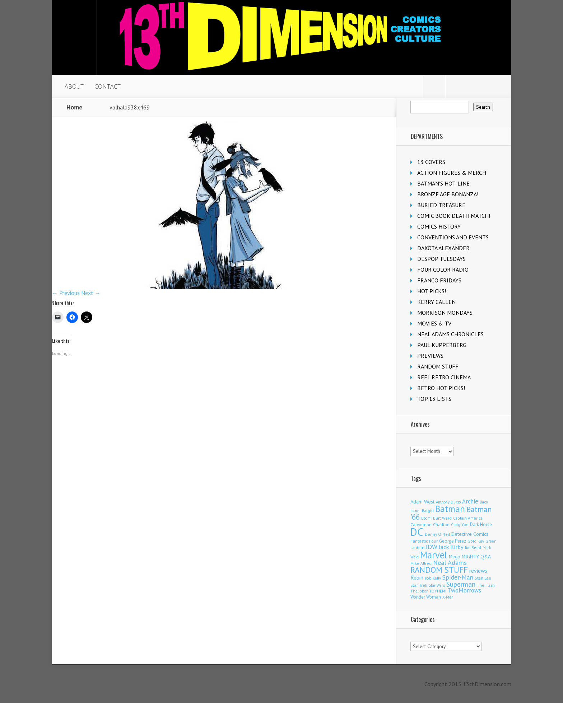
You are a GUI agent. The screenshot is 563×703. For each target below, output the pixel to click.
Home (74, 107)
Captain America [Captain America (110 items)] (468, 518)
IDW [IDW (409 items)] (431, 547)
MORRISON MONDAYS (445, 312)
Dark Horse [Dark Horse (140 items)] (481, 524)
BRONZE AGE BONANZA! (447, 194)
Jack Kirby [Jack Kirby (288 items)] (451, 546)
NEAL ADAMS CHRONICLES (450, 334)
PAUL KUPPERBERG (441, 344)
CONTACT (107, 86)
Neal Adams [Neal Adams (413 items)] (450, 562)
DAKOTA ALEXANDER (443, 248)
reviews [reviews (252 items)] (478, 570)
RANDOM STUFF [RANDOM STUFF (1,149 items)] (439, 569)
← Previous (66, 292)
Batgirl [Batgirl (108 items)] (428, 510)
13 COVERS (431, 161)
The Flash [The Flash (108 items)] (486, 585)
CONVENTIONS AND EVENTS (453, 237)
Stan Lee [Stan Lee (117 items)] (483, 578)
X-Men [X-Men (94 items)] (447, 597)
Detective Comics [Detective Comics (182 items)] (469, 534)
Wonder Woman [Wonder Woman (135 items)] (425, 597)
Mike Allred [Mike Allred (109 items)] (421, 563)
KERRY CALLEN (436, 301)
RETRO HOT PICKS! (441, 388)
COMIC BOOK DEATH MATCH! (453, 215)
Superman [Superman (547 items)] (460, 584)
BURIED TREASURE (441, 204)
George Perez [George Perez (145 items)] (452, 541)
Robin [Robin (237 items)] (416, 577)
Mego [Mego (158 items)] (454, 556)
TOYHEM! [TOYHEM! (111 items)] (437, 591)
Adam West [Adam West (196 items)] (422, 501)
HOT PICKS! (431, 291)
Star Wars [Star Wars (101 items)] (437, 585)
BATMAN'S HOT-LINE (443, 183)
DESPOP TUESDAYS (441, 258)
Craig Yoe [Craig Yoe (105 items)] (460, 524)
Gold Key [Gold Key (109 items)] (475, 541)
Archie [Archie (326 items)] (470, 501)
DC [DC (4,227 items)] (416, 532)
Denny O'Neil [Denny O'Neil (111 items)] (437, 534)
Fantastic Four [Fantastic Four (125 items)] (424, 541)
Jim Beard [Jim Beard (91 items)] (473, 547)
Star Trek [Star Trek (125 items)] (418, 585)
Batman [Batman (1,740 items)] (450, 509)
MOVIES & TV (434, 323)
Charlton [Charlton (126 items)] (441, 524)
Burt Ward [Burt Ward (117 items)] (442, 518)
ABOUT (74, 86)
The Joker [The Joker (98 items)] (419, 591)
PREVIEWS (430, 355)
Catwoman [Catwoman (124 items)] (421, 524)
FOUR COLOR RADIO (443, 269)
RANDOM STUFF (438, 366)
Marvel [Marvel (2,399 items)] (433, 555)
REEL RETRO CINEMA (444, 377)
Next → (91, 292)
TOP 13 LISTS (434, 398)
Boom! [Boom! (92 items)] (426, 518)
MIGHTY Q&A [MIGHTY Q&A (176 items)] (476, 556)
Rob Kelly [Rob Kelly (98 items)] (433, 578)
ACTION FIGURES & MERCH (451, 172)
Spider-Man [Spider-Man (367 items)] (457, 577)
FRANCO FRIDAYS (439, 280)
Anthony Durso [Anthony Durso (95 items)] (448, 502)
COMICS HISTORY (439, 226)
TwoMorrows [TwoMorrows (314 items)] (464, 590)
